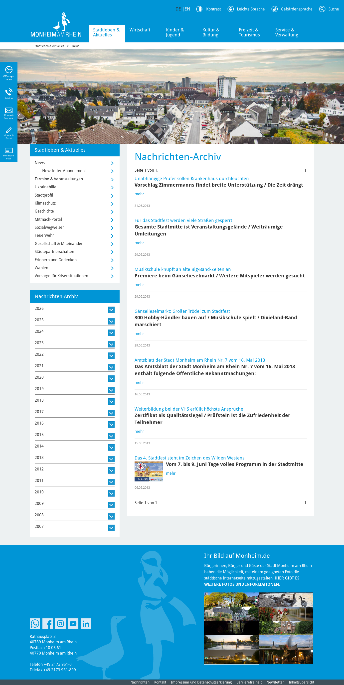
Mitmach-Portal (48, 219)
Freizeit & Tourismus (249, 32)
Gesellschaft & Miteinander (59, 243)
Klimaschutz (45, 203)
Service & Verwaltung (286, 32)
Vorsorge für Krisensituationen (61, 275)
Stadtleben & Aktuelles (106, 32)
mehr (139, 194)
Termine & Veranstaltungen (59, 179)
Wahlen (41, 267)
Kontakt (160, 682)
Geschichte (44, 211)
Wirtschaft (140, 29)
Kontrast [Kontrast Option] (213, 9)
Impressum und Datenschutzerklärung (201, 682)
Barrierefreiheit (249, 682)
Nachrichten (140, 682)
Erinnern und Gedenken (56, 259)
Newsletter (275, 682)
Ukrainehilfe (45, 187)
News (75, 46)
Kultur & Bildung (210, 32)
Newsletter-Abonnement (64, 170)
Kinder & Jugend (175, 32)
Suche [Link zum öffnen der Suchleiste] (334, 9)
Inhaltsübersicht (301, 682)
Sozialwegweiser (49, 227)
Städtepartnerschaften (54, 251)
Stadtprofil (44, 195)
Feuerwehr (44, 235)
